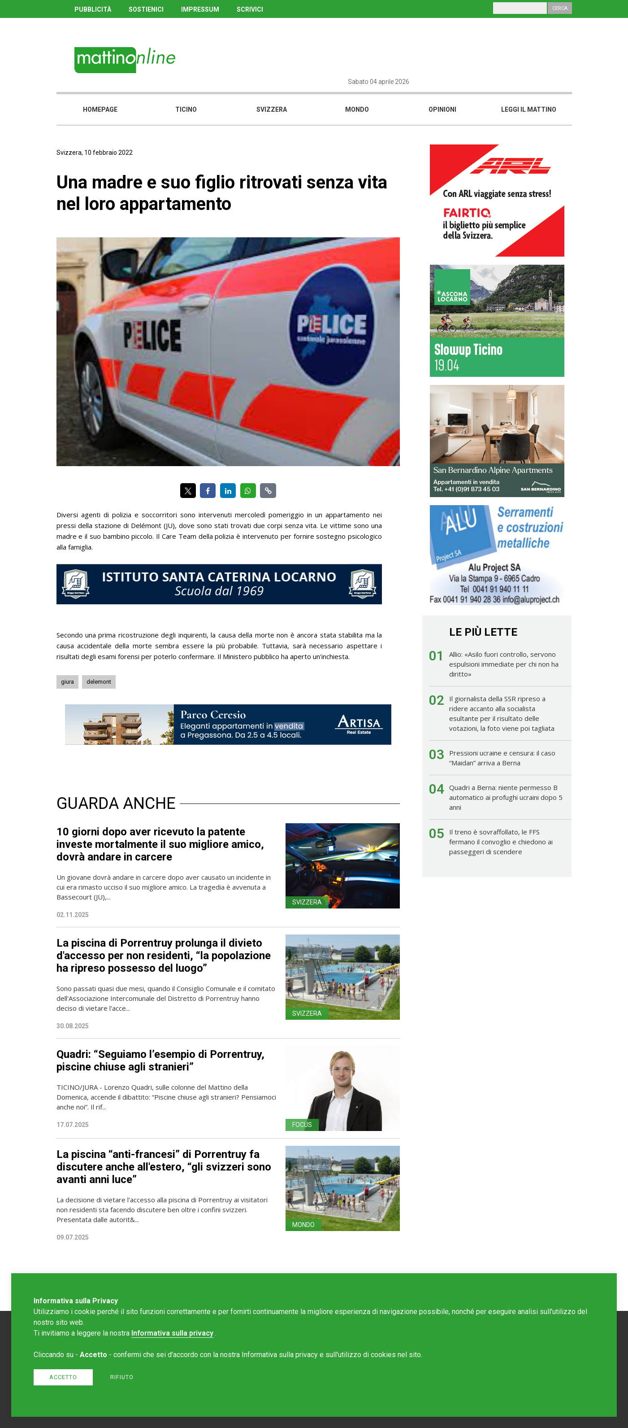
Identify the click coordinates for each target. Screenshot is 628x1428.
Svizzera (271, 109)
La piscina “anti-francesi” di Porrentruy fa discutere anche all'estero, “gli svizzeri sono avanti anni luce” (163, 1167)
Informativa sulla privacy (172, 1333)
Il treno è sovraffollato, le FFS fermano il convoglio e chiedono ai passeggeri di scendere (501, 841)
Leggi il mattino (528, 109)
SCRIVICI (250, 9)
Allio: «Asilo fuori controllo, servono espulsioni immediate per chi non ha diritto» (504, 664)
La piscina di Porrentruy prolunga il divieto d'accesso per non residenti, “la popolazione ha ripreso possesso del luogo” (163, 955)
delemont (99, 681)
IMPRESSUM (200, 9)
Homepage (100, 109)
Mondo (357, 109)
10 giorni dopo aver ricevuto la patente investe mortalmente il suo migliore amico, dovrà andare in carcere (160, 844)
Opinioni (442, 109)
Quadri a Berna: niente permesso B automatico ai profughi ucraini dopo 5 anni (506, 797)
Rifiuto (122, 1377)
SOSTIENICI (146, 9)
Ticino (186, 109)
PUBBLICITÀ (92, 9)
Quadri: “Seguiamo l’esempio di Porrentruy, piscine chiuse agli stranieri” (160, 1060)
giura (67, 681)
